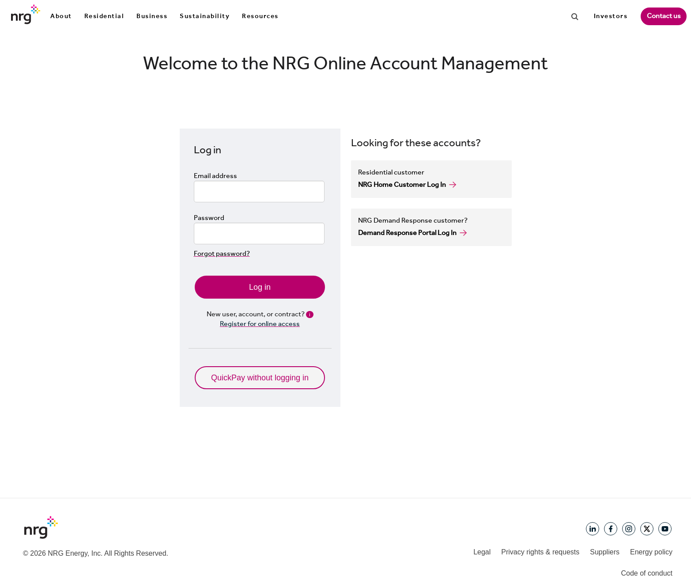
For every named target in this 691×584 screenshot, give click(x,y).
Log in (260, 287)
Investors (611, 16)
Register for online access (260, 323)
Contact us (664, 15)
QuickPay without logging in (260, 377)
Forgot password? (222, 253)
